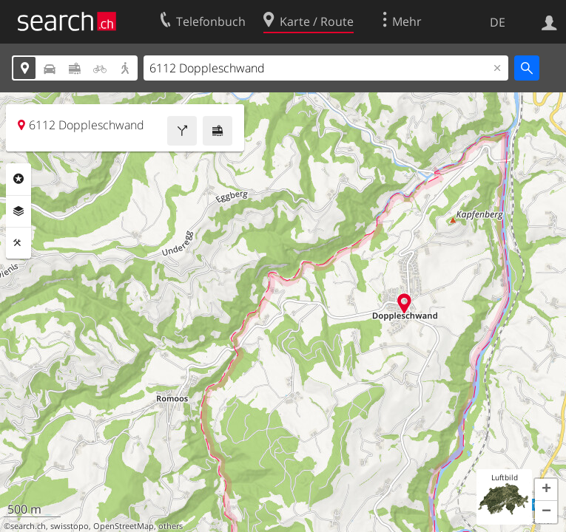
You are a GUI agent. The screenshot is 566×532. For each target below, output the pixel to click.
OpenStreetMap (123, 526)
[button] (546, 490)
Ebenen (18, 211)
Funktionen (18, 243)
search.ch (28, 526)
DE (497, 22)
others (170, 526)
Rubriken (18, 178)
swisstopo (69, 526)
